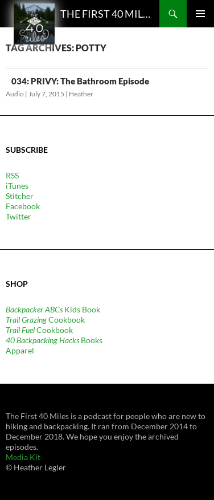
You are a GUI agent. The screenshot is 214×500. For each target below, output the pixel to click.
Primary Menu (200, 13)
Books (54, 340)
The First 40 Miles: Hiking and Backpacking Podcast (107, 13)
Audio (15, 94)
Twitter (18, 216)
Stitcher (20, 196)
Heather (81, 94)
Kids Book (53, 309)
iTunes (17, 185)
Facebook (23, 206)
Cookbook (45, 319)
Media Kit (23, 457)
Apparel (20, 350)
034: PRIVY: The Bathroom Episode (80, 81)
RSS (12, 175)
